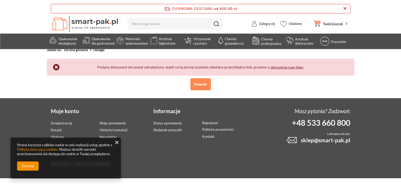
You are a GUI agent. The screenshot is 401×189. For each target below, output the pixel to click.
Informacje (166, 111)
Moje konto (65, 111)
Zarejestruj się (61, 123)
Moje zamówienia (113, 123)
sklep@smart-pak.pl (325, 140)
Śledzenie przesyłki (167, 130)
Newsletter (108, 137)
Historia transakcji (113, 130)
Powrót (200, 84)
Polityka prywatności (218, 130)
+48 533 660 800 (321, 122)
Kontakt (208, 137)
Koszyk (56, 130)
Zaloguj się (267, 27)
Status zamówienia (167, 123)
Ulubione (295, 27)
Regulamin (210, 123)
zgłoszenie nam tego (287, 67)
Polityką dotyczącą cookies (37, 149)
